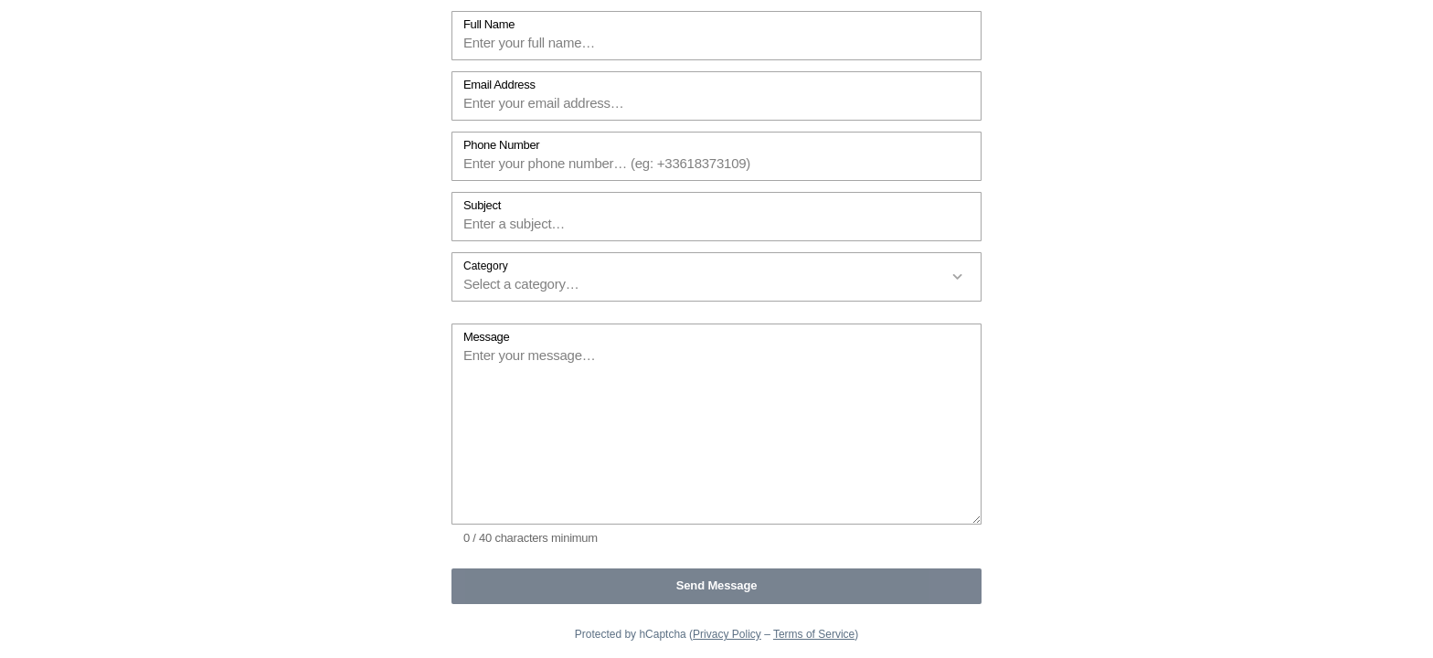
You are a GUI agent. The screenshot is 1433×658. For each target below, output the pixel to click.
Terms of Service (813, 634)
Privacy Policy (727, 634)
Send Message (717, 585)
